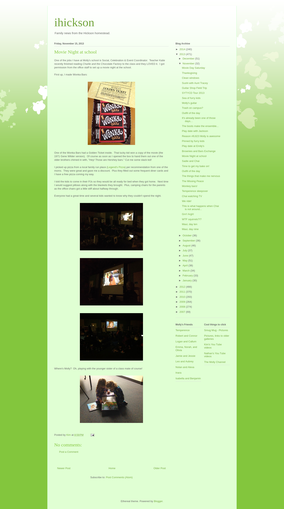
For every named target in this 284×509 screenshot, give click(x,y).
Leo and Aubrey (184, 361)
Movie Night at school (194, 156)
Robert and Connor (186, 335)
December (189, 58)
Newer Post (63, 468)
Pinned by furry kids (193, 141)
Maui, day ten (189, 224)
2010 (182, 296)
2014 (182, 49)
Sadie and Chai (190, 161)
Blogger (158, 501)
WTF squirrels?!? (191, 219)
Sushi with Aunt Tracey (195, 83)
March (187, 270)
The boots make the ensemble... (200, 126)
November (189, 63)
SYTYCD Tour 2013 (193, 92)
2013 (182, 54)
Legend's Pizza (116, 167)
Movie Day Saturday (193, 67)
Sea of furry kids (191, 98)
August (187, 245)
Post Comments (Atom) (119, 477)
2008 (182, 306)
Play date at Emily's (193, 146)
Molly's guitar (189, 102)
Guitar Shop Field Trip (194, 87)
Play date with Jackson (195, 131)
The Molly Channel (214, 362)
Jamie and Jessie (185, 355)
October (187, 235)
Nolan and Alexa (185, 367)
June (186, 255)
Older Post (160, 468)
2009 (182, 301)
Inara (178, 372)
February (188, 275)
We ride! (186, 201)
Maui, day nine (190, 229)
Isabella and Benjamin (188, 378)
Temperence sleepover (195, 191)
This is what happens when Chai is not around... (200, 208)
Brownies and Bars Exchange (199, 151)
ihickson (74, 22)
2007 (182, 311)
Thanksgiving (189, 72)
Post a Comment (68, 451)
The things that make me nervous (201, 176)
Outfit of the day (191, 113)
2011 (182, 291)
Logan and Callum (186, 341)
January (187, 280)
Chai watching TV (192, 196)
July (185, 250)
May (185, 260)
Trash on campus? (192, 107)
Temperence (183, 330)
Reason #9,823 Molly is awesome (201, 136)
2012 (182, 286)
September (189, 240)
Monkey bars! (189, 186)
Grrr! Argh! (188, 214)
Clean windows (190, 77)
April (186, 265)
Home (112, 468)
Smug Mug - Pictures (216, 330)
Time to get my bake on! (195, 166)
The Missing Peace (193, 181)
